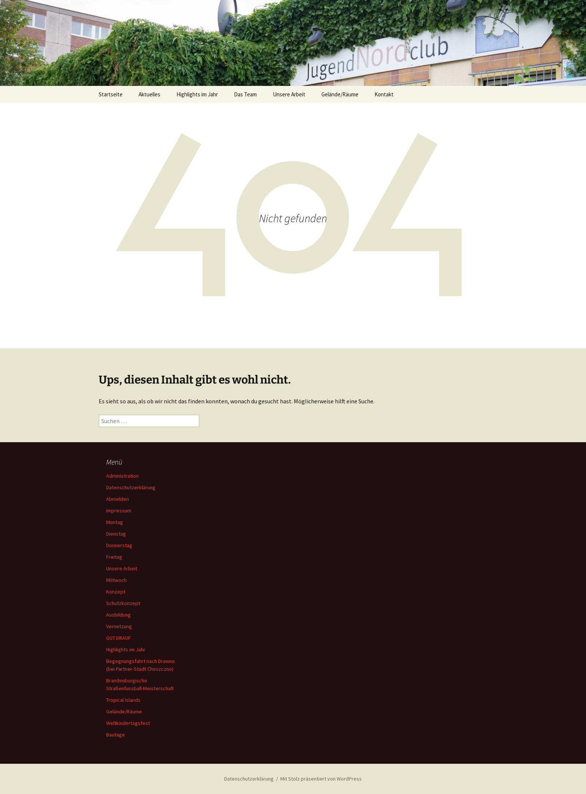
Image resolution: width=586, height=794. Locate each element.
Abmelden (117, 499)
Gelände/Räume (339, 94)
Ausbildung (118, 614)
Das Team (245, 94)
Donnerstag (119, 545)
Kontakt (384, 94)
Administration (122, 475)
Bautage (115, 734)
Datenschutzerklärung (130, 487)
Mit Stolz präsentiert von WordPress (321, 778)
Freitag (114, 556)
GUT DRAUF (118, 638)
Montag (114, 522)
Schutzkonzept (123, 603)
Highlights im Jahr (197, 94)
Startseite (111, 94)
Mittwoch (116, 580)
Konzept (115, 591)
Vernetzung (119, 626)
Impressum (118, 510)
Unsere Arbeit (289, 94)
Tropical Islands (123, 700)
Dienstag (116, 533)
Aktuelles (149, 94)
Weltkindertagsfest (128, 723)
